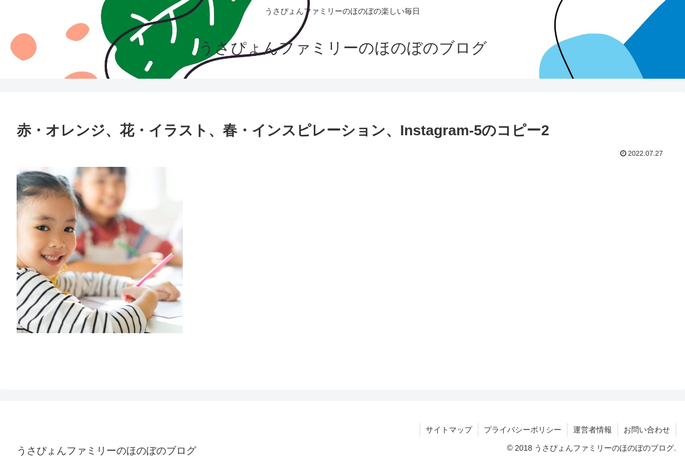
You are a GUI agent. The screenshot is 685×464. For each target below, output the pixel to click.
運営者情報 (592, 429)
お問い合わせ (646, 429)
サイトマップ (449, 429)
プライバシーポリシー (522, 429)
